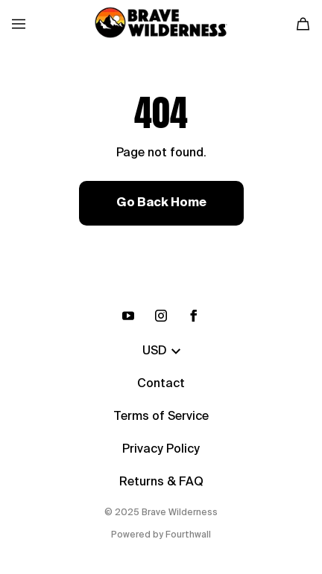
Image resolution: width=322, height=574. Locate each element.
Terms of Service (161, 417)
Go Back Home (161, 203)
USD (161, 351)
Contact (161, 384)
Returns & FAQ (161, 482)
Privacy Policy (161, 450)
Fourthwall (188, 535)
